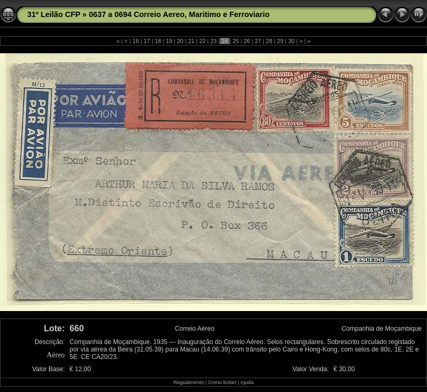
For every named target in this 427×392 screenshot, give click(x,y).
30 (291, 41)
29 (280, 41)
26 (246, 41)
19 (169, 41)
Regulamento (188, 382)
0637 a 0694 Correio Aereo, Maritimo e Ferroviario (179, 14)
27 (258, 41)
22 (202, 41)
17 (147, 41)
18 (158, 41)
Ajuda (247, 382)
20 (180, 41)
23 (213, 41)
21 (191, 41)
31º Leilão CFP (53, 14)
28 (269, 41)
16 (135, 41)
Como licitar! (222, 382)
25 (236, 41)
